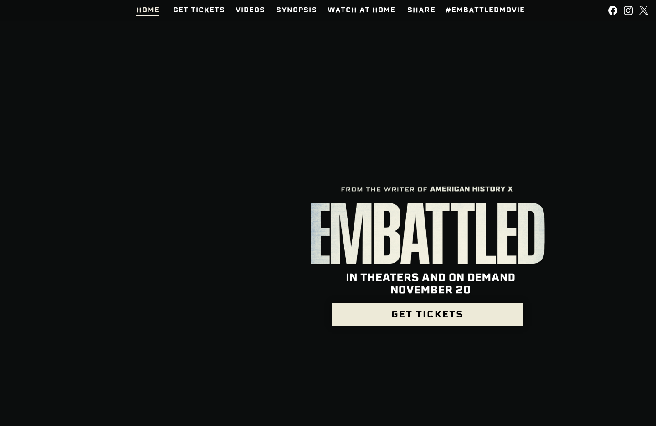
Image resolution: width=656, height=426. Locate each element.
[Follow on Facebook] (612, 10)
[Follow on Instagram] (628, 10)
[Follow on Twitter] (643, 10)
